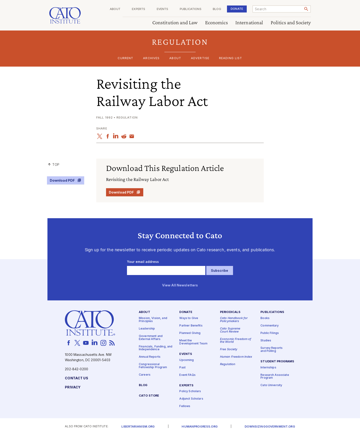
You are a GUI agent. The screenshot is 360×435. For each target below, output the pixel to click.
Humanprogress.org (199, 426)
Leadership (147, 328)
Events (162, 9)
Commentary (269, 325)
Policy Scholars (190, 391)
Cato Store (149, 395)
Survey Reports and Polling (271, 350)
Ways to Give (188, 318)
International (249, 22)
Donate (237, 8)
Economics (216, 22)
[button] (180, 42)
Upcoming (186, 360)
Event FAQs (187, 375)
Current (125, 58)
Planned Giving (189, 333)
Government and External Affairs (151, 338)
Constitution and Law (175, 22)
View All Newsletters (180, 285)
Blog (217, 9)
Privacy (72, 387)
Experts (138, 9)
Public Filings (269, 333)
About (115, 9)
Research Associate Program (274, 377)
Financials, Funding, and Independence (155, 348)
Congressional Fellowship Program (153, 366)
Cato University (271, 385)
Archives (151, 58)
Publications (190, 9)
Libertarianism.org (138, 426)
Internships (268, 367)
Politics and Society (291, 22)
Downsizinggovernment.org (270, 426)
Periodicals (230, 312)
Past (182, 367)
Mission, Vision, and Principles (153, 320)
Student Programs (277, 361)
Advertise (200, 58)
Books (265, 318)
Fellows (184, 406)
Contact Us (76, 378)
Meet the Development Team (193, 342)
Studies (265, 340)
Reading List (230, 58)
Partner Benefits (190, 325)
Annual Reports (149, 356)
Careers (144, 374)
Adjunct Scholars (191, 398)
